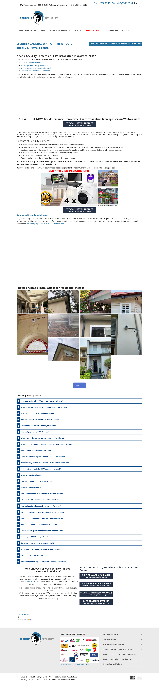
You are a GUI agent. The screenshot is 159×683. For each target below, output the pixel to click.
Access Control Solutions (113, 664)
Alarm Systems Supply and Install (34, 65)
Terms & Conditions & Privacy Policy (74, 664)
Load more (79, 385)
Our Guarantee (109, 639)
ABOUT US (78, 31)
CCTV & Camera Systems (31, 63)
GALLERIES (125, 31)
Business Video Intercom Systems (117, 659)
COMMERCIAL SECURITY (60, 31)
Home (20, 31)
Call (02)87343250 (104, 3)
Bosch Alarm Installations (114, 644)
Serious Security (23, 614)
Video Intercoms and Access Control (36, 68)
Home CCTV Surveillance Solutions (118, 649)
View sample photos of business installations (45, 224)
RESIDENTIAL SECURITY (36, 31)
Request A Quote (110, 634)
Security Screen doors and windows (35, 70)
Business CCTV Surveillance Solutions (119, 654)
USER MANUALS (111, 31)
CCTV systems (58, 457)
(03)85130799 (125, 3)
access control (31, 581)
